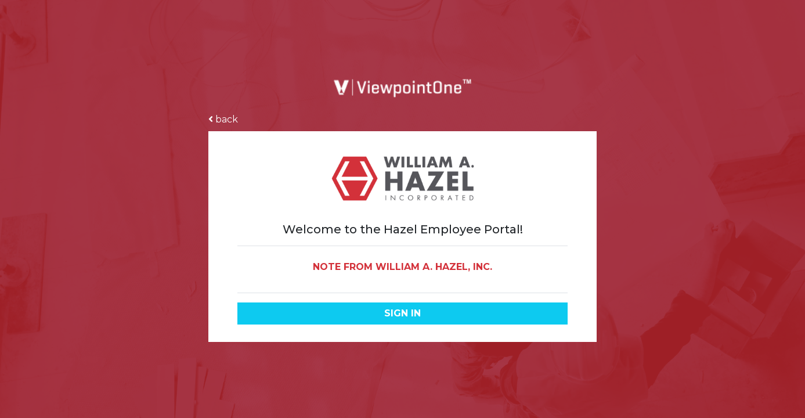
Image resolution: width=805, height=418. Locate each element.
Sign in (402, 313)
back (223, 119)
